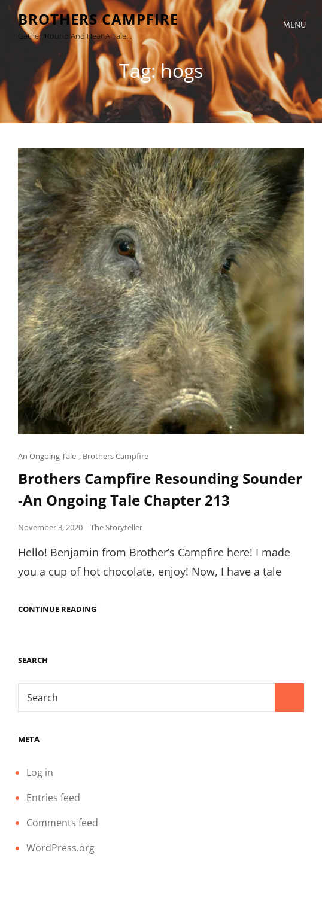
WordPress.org (60, 847)
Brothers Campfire (98, 19)
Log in (39, 772)
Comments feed (62, 822)
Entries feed (53, 797)
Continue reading (57, 609)
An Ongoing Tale (47, 456)
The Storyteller (116, 527)
